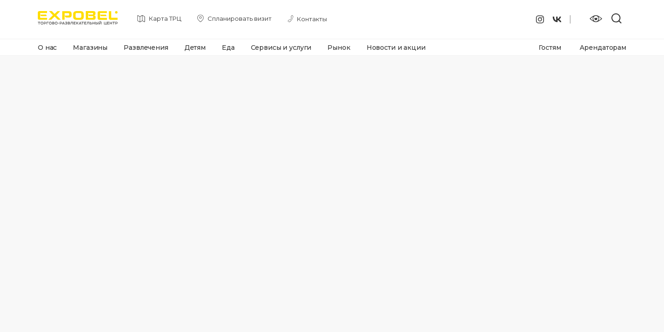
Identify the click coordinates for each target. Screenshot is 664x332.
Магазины (90, 47)
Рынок (338, 47)
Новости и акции (396, 47)
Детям (195, 47)
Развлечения (146, 47)
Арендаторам (603, 47)
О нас (47, 47)
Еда (228, 47)
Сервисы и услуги (281, 47)
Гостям (550, 47)
